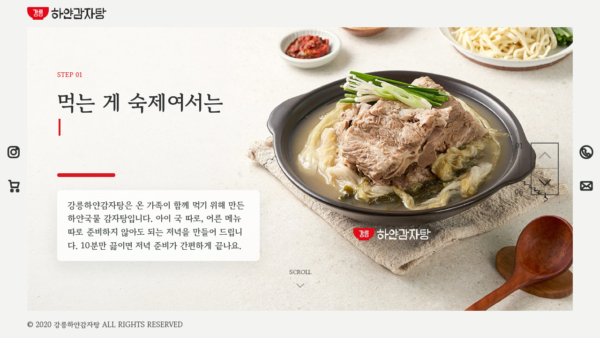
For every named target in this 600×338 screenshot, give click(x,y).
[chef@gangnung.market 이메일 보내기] (586, 186)
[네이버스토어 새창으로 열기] (13, 186)
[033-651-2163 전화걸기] (586, 152)
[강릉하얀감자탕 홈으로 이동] (66, 13)
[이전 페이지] (545, 156)
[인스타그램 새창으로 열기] (13, 152)
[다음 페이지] (545, 181)
